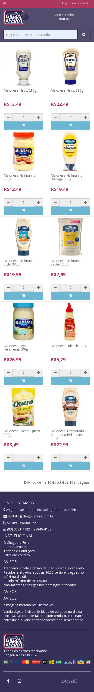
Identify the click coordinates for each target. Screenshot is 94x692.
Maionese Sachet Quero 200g (22, 433)
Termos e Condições (19, 551)
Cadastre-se (80, 3)
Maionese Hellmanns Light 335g (19, 262)
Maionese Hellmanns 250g (19, 177)
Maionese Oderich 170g (68, 346)
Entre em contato (16, 555)
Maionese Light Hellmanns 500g (16, 347)
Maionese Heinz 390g (67, 90)
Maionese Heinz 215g (20, 90)
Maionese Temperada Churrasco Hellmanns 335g (67, 434)
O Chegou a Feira (16, 542)
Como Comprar (15, 546)
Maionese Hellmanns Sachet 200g (66, 262)
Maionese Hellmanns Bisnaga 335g (66, 177)
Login (65, 3)
